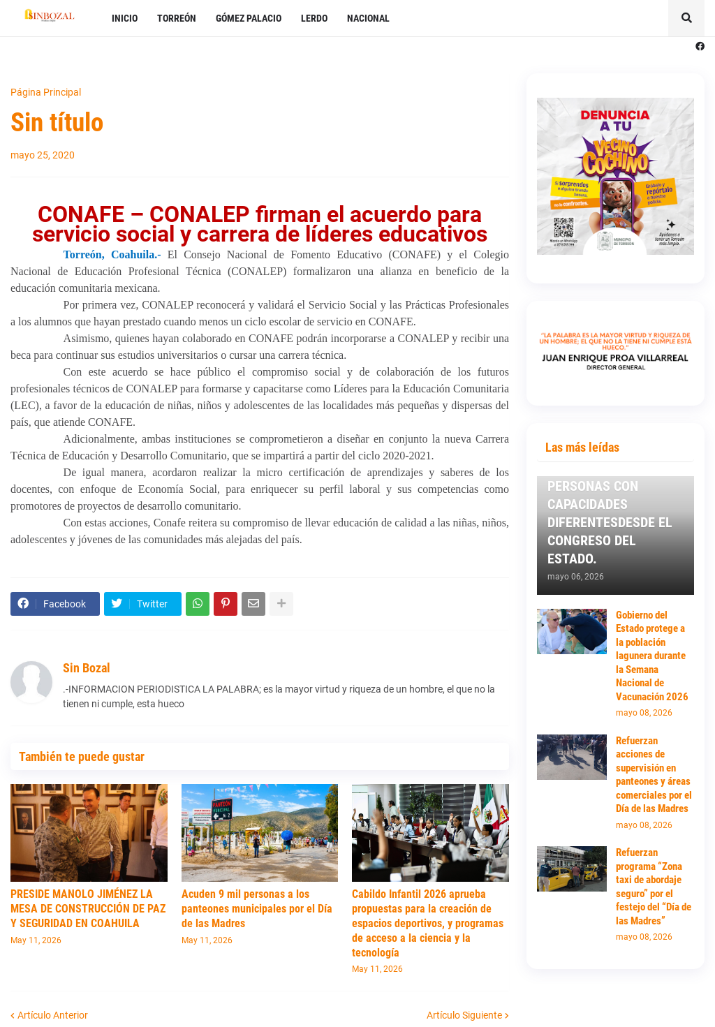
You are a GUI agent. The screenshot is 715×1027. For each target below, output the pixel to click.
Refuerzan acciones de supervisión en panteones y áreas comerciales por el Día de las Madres (654, 774)
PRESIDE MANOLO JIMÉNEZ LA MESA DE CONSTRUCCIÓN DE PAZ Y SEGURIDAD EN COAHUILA (87, 908)
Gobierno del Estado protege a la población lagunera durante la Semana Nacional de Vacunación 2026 (652, 656)
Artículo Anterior (52, 1015)
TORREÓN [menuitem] (176, 18)
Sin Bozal (86, 667)
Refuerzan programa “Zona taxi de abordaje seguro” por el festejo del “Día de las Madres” (653, 886)
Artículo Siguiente (464, 1015)
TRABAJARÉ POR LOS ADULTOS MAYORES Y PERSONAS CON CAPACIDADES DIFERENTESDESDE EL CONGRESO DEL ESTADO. (609, 504)
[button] (686, 18)
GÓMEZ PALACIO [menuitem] (248, 18)
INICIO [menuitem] (125, 18)
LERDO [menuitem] (314, 18)
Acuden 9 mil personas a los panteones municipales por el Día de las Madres (257, 908)
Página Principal (45, 92)
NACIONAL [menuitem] (368, 18)
